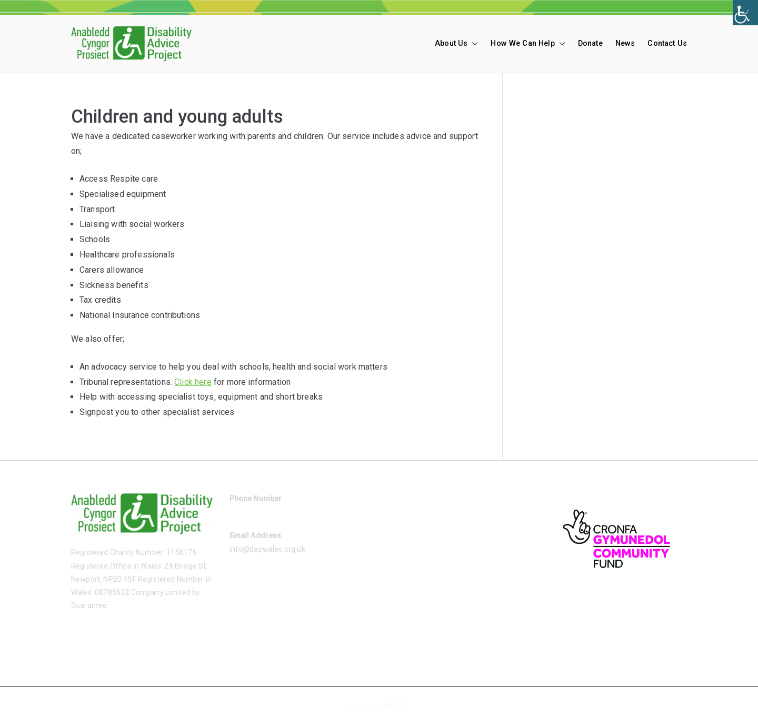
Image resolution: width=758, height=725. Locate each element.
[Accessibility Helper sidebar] (745, 12)
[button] (472, 44)
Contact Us (667, 43)
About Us (456, 44)
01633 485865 (254, 512)
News (625, 43)
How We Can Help (528, 44)
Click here (193, 382)
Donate (590, 43)
